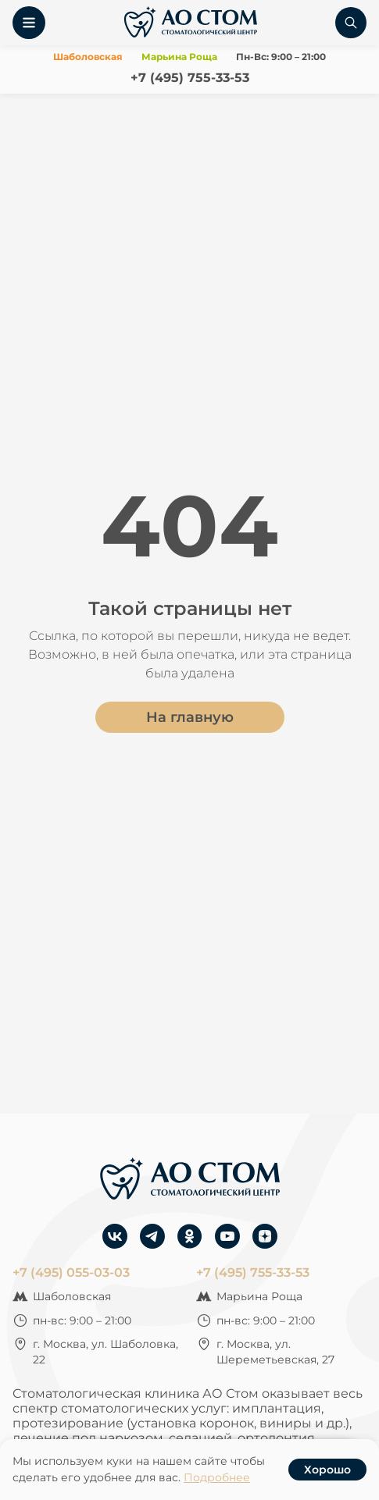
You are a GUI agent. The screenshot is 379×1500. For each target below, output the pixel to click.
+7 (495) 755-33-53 (190, 77)
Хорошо (327, 1470)
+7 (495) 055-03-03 (71, 1272)
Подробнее (217, 1477)
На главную (190, 717)
